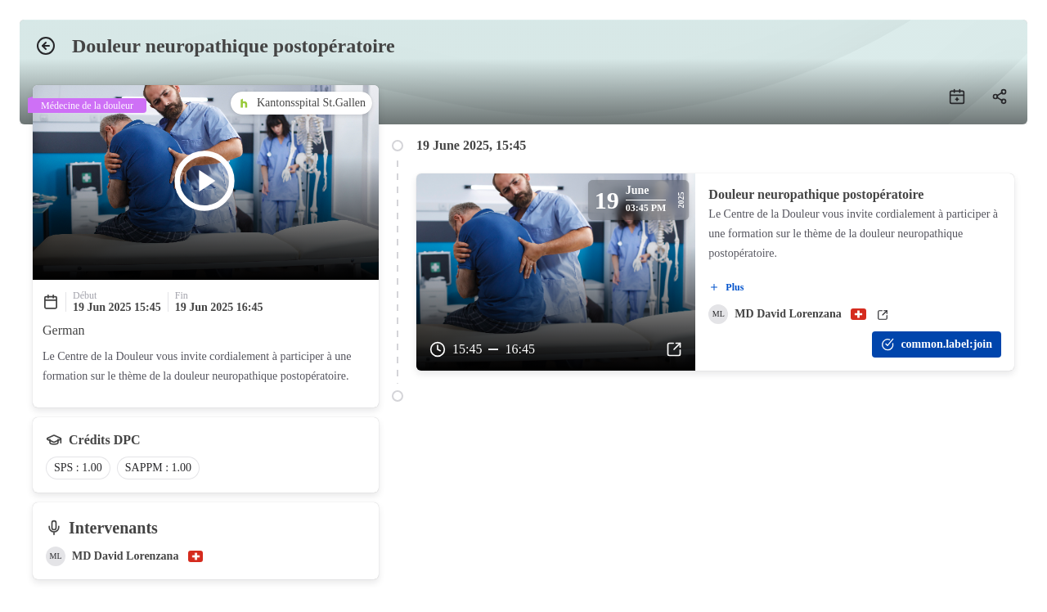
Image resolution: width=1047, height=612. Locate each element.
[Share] (999, 96)
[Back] (46, 46)
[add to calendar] (957, 96)
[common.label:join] (936, 344)
